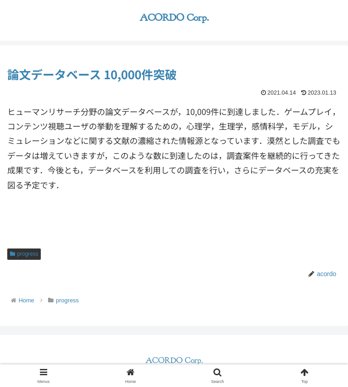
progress (24, 254)
